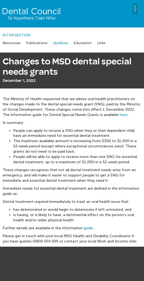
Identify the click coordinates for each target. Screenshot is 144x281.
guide (88, 228)
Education (83, 43)
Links (101, 43)
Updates (60, 43)
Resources (12, 43)
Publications (37, 43)
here (123, 115)
